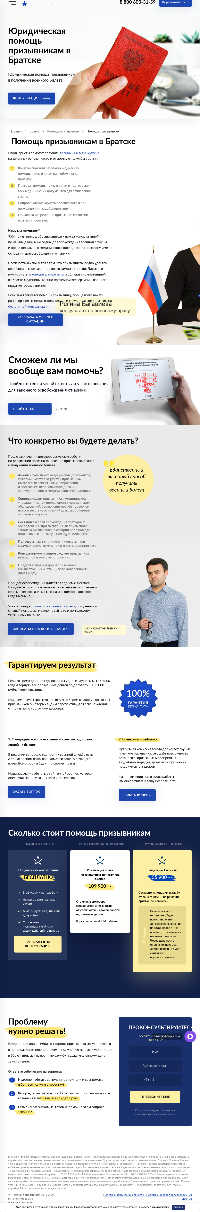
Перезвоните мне (155, 1096)
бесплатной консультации (28, 306)
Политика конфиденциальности (124, 1195)
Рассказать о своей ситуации (36, 319)
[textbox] (155, 1066)
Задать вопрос (26, 791)
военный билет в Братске (79, 153)
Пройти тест (30, 408)
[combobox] (155, 1066)
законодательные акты (46, 274)
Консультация (31, 98)
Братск (48, 4)
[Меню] (12, 3)
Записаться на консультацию (41, 629)
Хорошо (178, 1207)
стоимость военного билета (53, 606)
